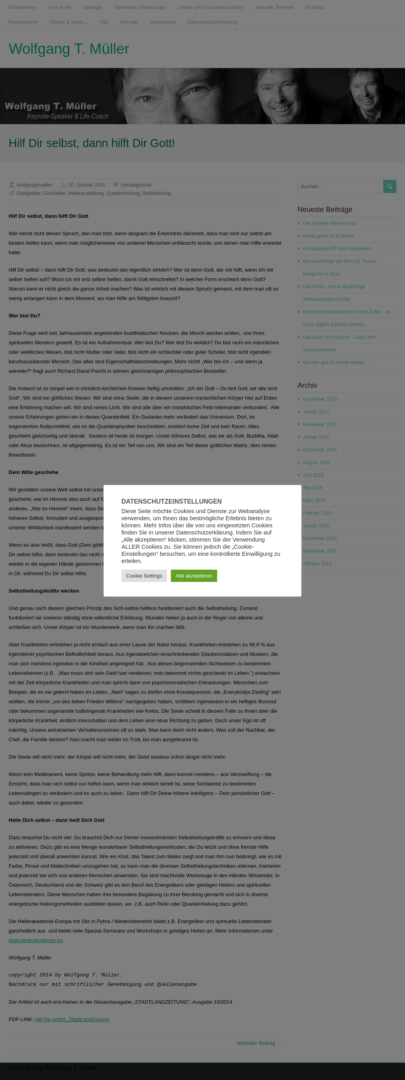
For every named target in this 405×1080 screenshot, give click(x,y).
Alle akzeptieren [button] (194, 576)
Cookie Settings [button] (144, 576)
